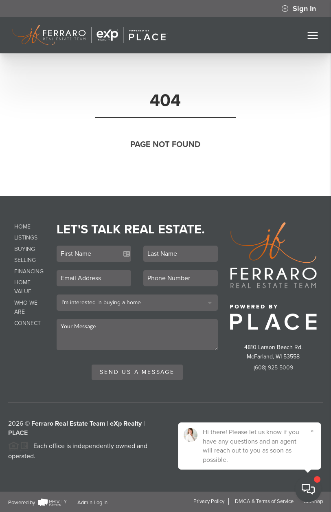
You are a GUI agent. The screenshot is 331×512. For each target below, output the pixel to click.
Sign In (298, 8)
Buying (24, 249)
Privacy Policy (208, 501)
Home (22, 226)
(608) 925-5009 (273, 367)
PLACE (18, 436)
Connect (27, 323)
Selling (25, 260)
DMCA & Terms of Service (264, 501)
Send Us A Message (137, 372)
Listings (25, 237)
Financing (29, 271)
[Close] (312, 431)
